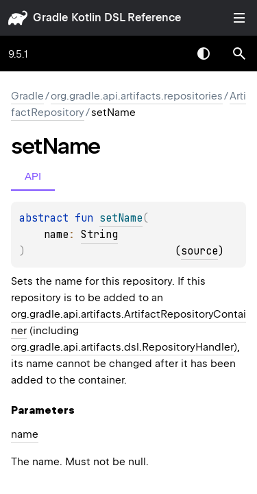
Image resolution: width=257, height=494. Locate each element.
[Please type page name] (239, 53)
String (99, 235)
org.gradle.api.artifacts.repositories (137, 96)
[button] (239, 53)
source (199, 251)
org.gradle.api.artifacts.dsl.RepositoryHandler (122, 347)
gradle (50, 17)
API (33, 176)
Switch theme (203, 53)
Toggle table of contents (239, 18)
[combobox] (168, 53)
